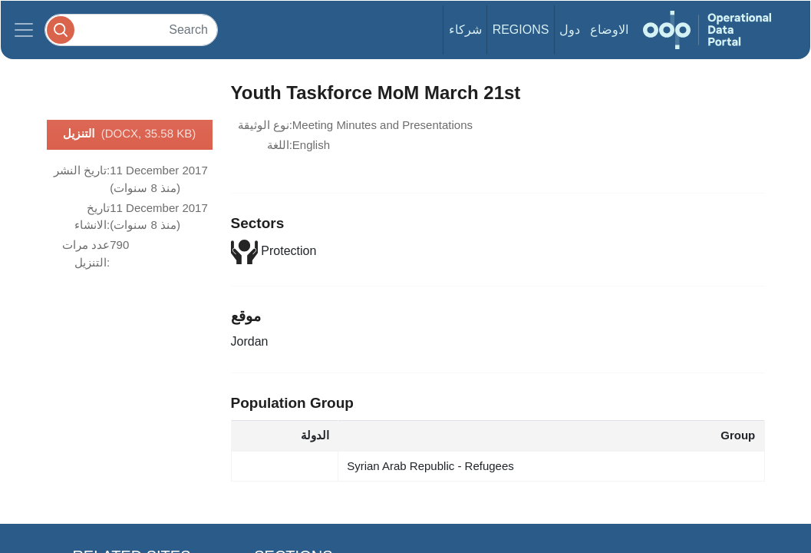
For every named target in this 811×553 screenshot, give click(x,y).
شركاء (465, 29)
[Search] (131, 29)
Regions (521, 29)
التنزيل (129, 134)
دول (569, 29)
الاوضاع (609, 29)
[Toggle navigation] (24, 30)
